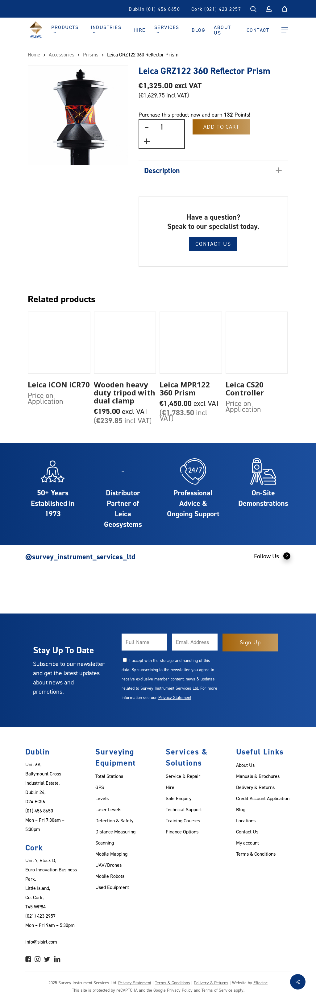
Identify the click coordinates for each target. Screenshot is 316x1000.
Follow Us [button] (272, 556)
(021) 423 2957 (40, 916)
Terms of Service (217, 990)
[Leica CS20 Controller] (256, 342)
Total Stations (109, 776)
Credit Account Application (262, 798)
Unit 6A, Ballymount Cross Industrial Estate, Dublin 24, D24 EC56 (43, 782)
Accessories (61, 55)
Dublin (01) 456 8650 (154, 9)
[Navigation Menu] (284, 30)
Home (34, 55)
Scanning (104, 843)
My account (247, 843)
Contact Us (213, 244)
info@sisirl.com (41, 942)
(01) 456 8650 (39, 811)
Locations (246, 820)
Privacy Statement (174, 697)
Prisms (90, 55)
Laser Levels (108, 809)
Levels (102, 798)
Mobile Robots (109, 876)
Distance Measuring (115, 832)
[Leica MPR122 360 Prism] (190, 342)
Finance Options (182, 832)
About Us (245, 765)
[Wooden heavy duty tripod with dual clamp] (125, 342)
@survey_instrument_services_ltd (80, 556)
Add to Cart (221, 126)
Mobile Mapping (111, 854)
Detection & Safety (114, 820)
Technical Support (184, 809)
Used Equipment (112, 887)
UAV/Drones (108, 865)
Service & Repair (183, 776)
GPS (99, 787)
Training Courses (183, 820)
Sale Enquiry (178, 798)
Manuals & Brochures (258, 776)
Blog (240, 809)
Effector (260, 982)
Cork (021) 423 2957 (216, 9)
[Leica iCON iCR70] (59, 342)
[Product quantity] (162, 127)
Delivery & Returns (255, 787)
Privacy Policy (180, 990)
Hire (170, 787)
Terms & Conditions (256, 854)
